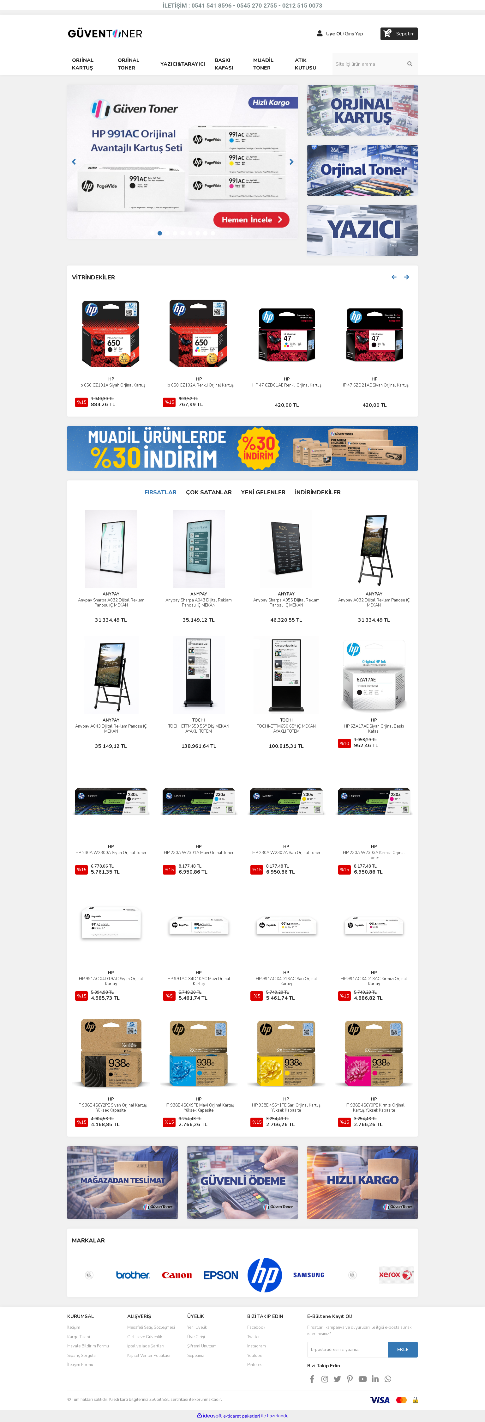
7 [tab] (197, 233)
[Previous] (73, 162)
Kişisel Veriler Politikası (148, 1355)
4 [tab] (175, 233)
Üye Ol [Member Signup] (334, 34)
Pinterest (255, 1365)
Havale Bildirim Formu (88, 1346)
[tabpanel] (182, 162)
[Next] (291, 162)
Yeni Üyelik (197, 1327)
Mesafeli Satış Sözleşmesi (151, 1327)
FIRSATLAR (161, 492)
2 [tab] (160, 233)
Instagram (256, 1346)
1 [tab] (152, 233)
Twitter (253, 1337)
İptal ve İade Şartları (145, 1346)
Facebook (256, 1327)
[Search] (375, 64)
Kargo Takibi (78, 1337)
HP (287, 379)
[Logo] (105, 33)
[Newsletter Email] (347, 1350)
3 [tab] (167, 233)
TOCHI (198, 720)
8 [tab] (205, 233)
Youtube (254, 1355)
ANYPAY (111, 594)
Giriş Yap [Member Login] (354, 34)
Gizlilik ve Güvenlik (144, 1337)
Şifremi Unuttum (202, 1346)
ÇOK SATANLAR (209, 492)
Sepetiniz (195, 1355)
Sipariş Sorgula (81, 1355)
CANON (111, 379)
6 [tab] (190, 233)
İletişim (73, 1327)
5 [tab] (182, 233)
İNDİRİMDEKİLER (318, 492)
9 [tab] (213, 233)
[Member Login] (320, 34)
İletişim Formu (80, 1365)
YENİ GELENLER (263, 492)
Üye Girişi (196, 1337)
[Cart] (399, 33)
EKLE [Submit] (403, 1349)
